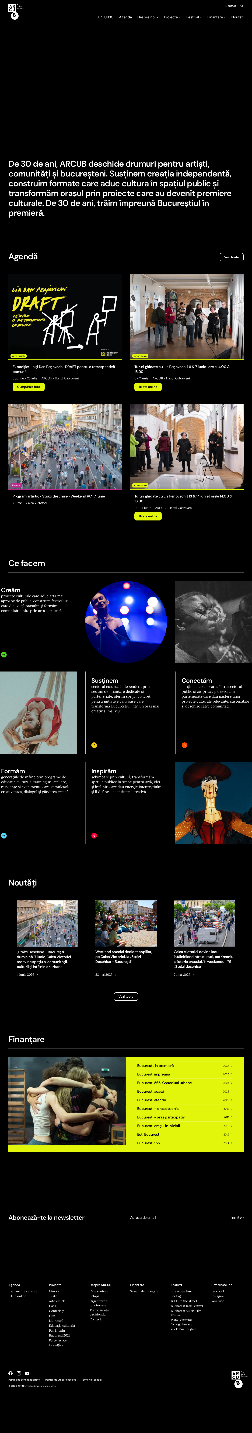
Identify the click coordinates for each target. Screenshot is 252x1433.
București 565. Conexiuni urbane (164, 1082)
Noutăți (237, 17)
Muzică (54, 1291)
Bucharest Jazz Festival (187, 1306)
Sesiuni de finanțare (144, 1291)
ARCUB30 (105, 17)
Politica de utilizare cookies (60, 1379)
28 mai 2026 (103, 975)
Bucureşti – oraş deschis (157, 1108)
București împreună (153, 1074)
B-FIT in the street (184, 1301)
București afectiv (151, 1100)
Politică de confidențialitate (24, 1379)
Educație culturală (62, 1326)
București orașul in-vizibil (158, 1125)
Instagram (218, 1296)
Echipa (94, 1296)
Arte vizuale (57, 1301)
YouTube (217, 1301)
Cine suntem (99, 1291)
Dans (52, 1306)
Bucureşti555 (148, 1143)
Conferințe (56, 1311)
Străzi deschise (181, 1291)
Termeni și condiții (92, 1379)
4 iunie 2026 (25, 975)
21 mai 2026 (182, 975)
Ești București (148, 1134)
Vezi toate (231, 257)
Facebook (218, 1291)
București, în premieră (155, 1065)
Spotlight (177, 1296)
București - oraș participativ (161, 1117)
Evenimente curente (22, 1291)
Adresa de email (143, 1217)
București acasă (150, 1091)
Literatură (56, 1321)
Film (52, 1316)
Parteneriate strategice (58, 1342)
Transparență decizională (99, 1312)
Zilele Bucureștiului (184, 1329)
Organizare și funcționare (99, 1303)
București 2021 (59, 1335)
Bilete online (148, 387)
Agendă (125, 17)
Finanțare (216, 17)
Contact (230, 6)
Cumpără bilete (28, 387)
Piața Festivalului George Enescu (182, 1322)
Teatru (53, 1296)
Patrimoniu (57, 1330)
